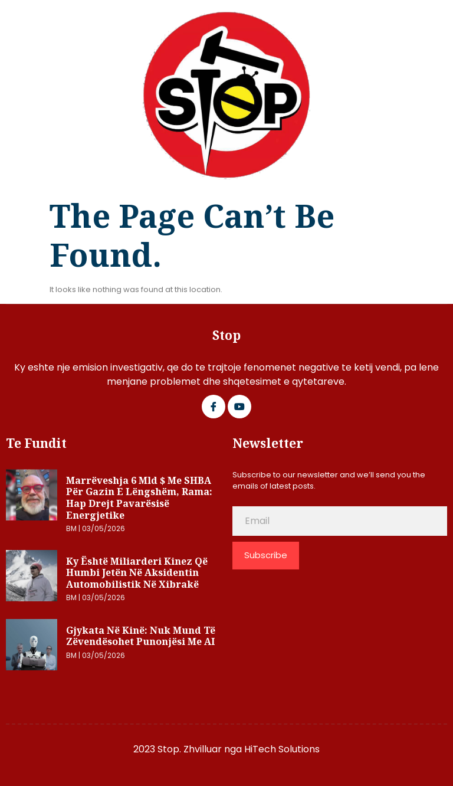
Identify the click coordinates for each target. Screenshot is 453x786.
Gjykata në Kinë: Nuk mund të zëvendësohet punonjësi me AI (140, 636)
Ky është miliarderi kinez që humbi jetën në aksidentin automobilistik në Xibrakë (137, 573)
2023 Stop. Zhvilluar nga (188, 749)
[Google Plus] (239, 406)
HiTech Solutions (282, 749)
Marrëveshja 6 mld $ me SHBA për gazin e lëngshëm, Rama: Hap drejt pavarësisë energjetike (139, 498)
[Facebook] (213, 406)
